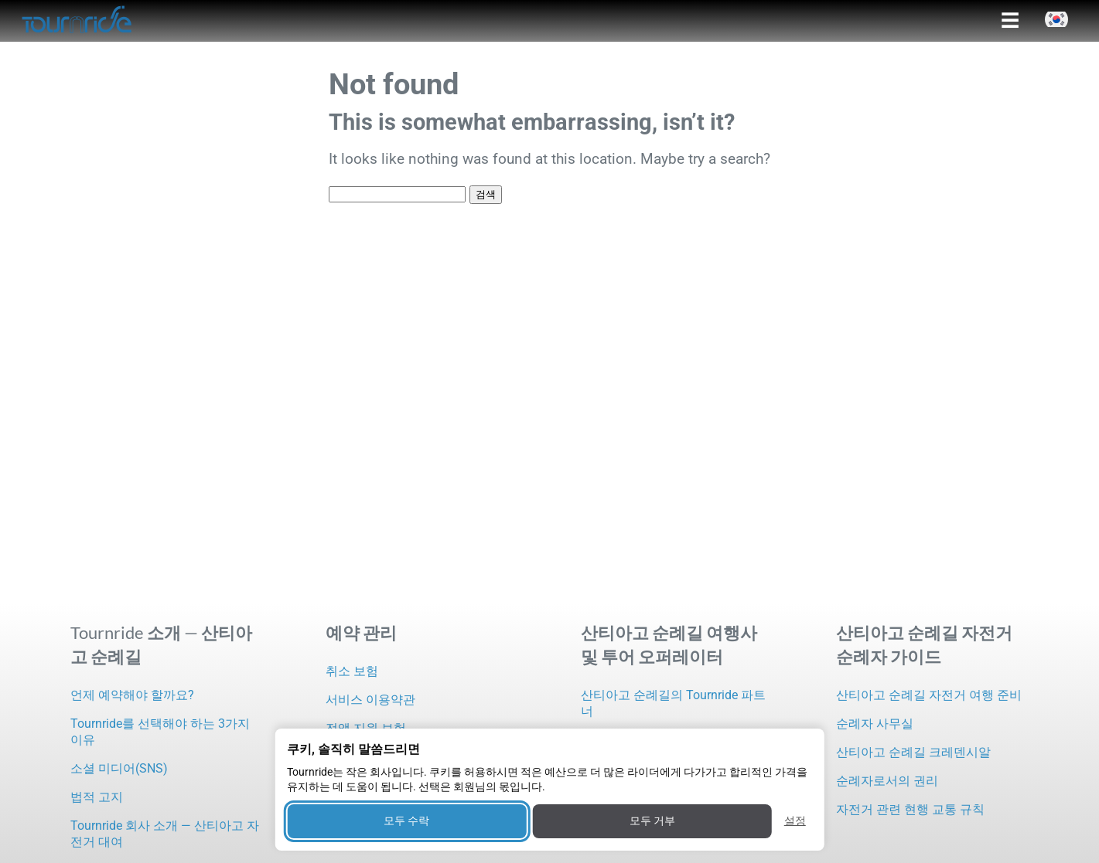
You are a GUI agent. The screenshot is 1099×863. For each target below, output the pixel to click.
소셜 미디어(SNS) (119, 768)
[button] (1056, 19)
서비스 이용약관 (370, 699)
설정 (795, 820)
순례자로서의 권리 (887, 780)
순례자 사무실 (874, 723)
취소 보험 (352, 671)
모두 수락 (406, 820)
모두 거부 (652, 820)
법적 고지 (96, 797)
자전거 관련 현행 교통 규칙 (910, 809)
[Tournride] (77, 21)
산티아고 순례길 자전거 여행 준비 (929, 695)
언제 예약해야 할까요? (132, 695)
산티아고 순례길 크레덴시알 (913, 752)
